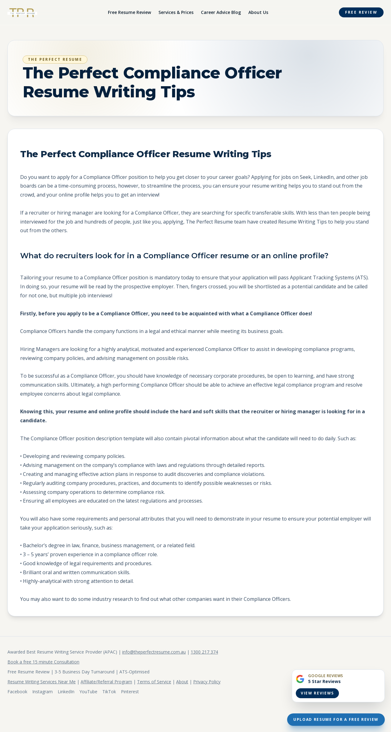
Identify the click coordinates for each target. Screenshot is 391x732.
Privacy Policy (206, 682)
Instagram (42, 691)
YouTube (88, 691)
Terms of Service (154, 682)
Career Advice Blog (221, 12)
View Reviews (317, 693)
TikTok (109, 691)
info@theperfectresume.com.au (154, 652)
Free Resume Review (129, 12)
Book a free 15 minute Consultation (43, 662)
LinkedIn (66, 691)
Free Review (361, 12)
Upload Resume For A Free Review (336, 719)
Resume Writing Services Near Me (41, 682)
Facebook (17, 691)
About (182, 682)
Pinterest (130, 691)
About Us (258, 12)
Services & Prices (175, 12)
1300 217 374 (204, 652)
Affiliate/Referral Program (106, 682)
